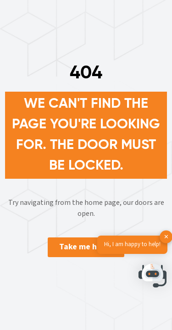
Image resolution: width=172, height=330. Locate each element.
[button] (152, 277)
